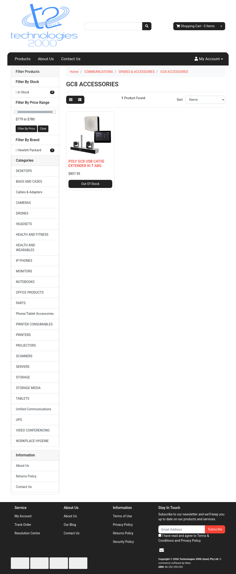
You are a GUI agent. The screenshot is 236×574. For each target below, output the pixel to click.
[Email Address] (181, 529)
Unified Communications (33, 409)
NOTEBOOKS (25, 282)
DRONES (22, 213)
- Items (195, 26)
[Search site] (146, 26)
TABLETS (22, 398)
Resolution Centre (27, 533)
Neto (188, 563)
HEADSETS (24, 224)
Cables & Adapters (29, 192)
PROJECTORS (26, 345)
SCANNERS (24, 356)
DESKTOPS (24, 171)
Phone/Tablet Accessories (35, 313)
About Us (46, 59)
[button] (209, 59)
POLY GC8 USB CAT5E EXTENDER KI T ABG (86, 163)
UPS (19, 420)
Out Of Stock (90, 184)
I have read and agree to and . (183, 538)
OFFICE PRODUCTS (30, 292)
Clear (43, 128)
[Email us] (161, 550)
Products (22, 59)
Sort (180, 99)
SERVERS (23, 367)
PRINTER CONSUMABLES (34, 324)
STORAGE (23, 377)
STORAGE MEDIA (28, 388)
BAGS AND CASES (29, 181)
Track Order (23, 524)
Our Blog (70, 524)
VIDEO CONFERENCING (33, 430)
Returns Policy (26, 476)
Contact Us (70, 59)
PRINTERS (23, 335)
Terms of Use (122, 516)
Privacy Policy (123, 524)
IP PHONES (24, 260)
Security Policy (123, 542)
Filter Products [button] (27, 72)
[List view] (79, 100)
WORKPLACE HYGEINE (32, 441)
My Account (23, 516)
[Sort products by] (205, 100)
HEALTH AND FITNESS (32, 234)
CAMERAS (23, 203)
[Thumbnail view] (70, 100)
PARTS (21, 303)
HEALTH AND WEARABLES (25, 247)
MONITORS (24, 271)
